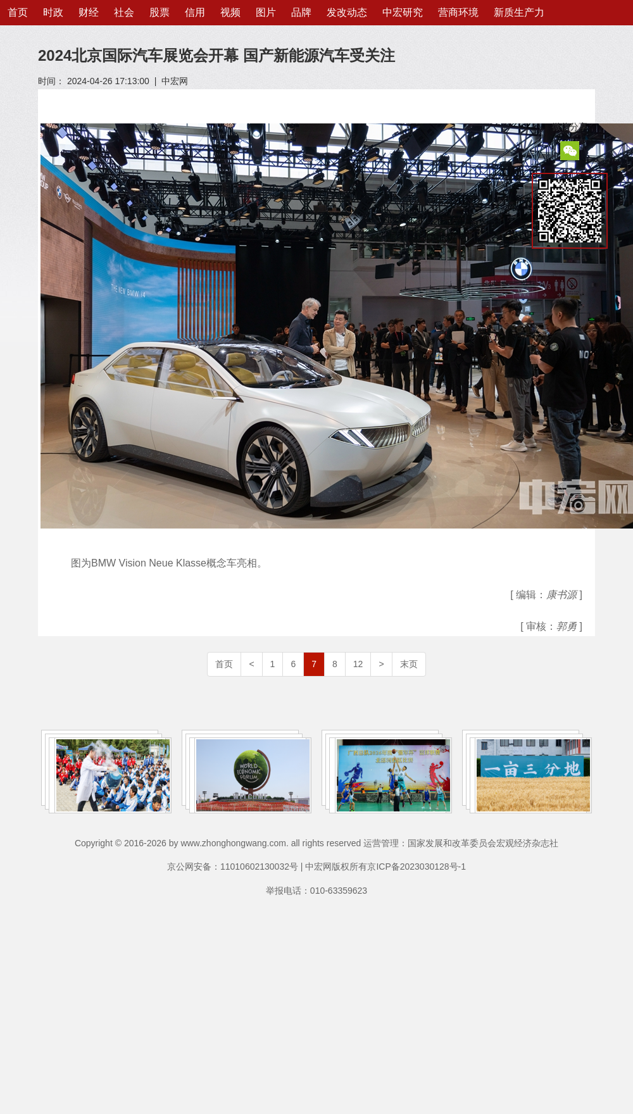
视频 (230, 12)
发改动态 (347, 12)
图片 (266, 12)
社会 (124, 12)
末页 (409, 664)
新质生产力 (519, 12)
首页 (18, 12)
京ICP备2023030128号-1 (416, 866)
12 (358, 664)
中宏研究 (402, 12)
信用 (195, 12)
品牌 (301, 12)
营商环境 (458, 12)
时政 (53, 12)
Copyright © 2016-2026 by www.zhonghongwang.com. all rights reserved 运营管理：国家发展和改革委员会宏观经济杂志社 (316, 843)
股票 (159, 12)
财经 (88, 12)
